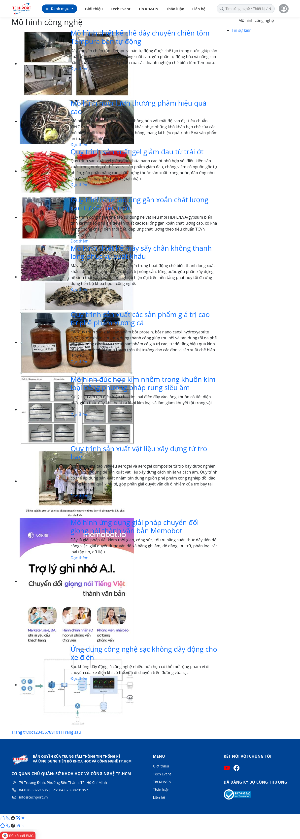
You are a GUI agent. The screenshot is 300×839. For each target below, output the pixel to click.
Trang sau (72, 732)
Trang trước (22, 732)
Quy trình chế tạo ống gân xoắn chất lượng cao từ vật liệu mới (139, 204)
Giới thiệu (94, 8)
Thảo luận (175, 8)
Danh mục (56, 8)
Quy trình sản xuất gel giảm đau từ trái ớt (136, 151)
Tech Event (120, 8)
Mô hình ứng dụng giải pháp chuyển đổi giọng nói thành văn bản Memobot (134, 526)
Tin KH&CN (148, 8)
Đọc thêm (79, 68)
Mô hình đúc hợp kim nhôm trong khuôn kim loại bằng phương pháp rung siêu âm (142, 383)
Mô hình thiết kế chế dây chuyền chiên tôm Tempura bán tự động (139, 37)
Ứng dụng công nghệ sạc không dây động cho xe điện (143, 653)
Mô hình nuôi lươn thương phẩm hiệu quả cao (138, 107)
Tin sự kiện (242, 30)
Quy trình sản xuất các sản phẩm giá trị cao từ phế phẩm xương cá (140, 318)
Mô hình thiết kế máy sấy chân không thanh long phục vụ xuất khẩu (141, 252)
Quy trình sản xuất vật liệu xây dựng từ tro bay (138, 453)
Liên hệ (198, 8)
